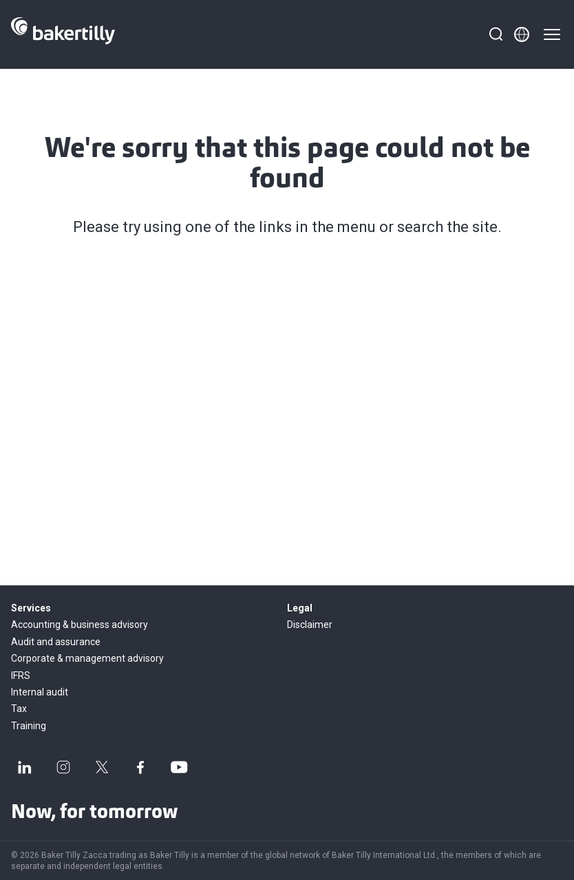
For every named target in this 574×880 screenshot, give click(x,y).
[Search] (496, 34)
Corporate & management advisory (87, 658)
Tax (19, 708)
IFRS (20, 675)
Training (28, 725)
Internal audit (39, 692)
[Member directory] (521, 34)
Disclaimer (309, 624)
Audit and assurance (55, 641)
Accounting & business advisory (79, 624)
